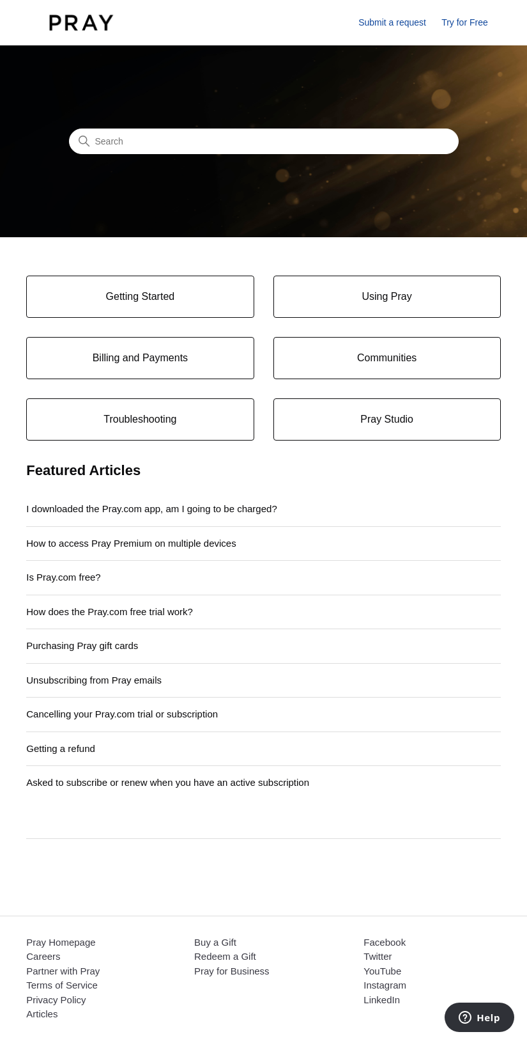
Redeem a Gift (225, 956)
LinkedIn (381, 999)
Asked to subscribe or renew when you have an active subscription (167, 782)
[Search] (264, 141)
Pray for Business (232, 971)
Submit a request (392, 22)
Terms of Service (62, 985)
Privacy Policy (56, 999)
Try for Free (464, 22)
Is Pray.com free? (63, 577)
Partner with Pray (63, 971)
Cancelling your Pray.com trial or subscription (122, 713)
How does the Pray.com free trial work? (109, 611)
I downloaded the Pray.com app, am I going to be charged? (151, 508)
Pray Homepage (60, 942)
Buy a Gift (215, 942)
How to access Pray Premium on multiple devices (131, 543)
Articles (41, 1013)
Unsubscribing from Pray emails (94, 680)
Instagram (384, 985)
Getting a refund (60, 748)
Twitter (377, 956)
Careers (43, 956)
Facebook (384, 942)
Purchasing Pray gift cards (82, 645)
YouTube (382, 971)
